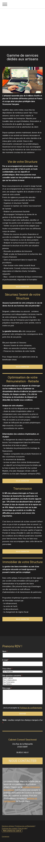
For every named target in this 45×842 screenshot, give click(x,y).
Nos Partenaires (22, 682)
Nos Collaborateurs (22, 680)
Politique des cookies (9, 828)
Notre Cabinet (22, 678)
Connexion (5, 836)
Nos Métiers (22, 684)
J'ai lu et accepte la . (22, 708)
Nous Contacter (22, 287)
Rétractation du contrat (12, 831)
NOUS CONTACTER (22, 761)
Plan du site (22, 828)
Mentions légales (8, 826)
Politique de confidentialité (30, 708)
